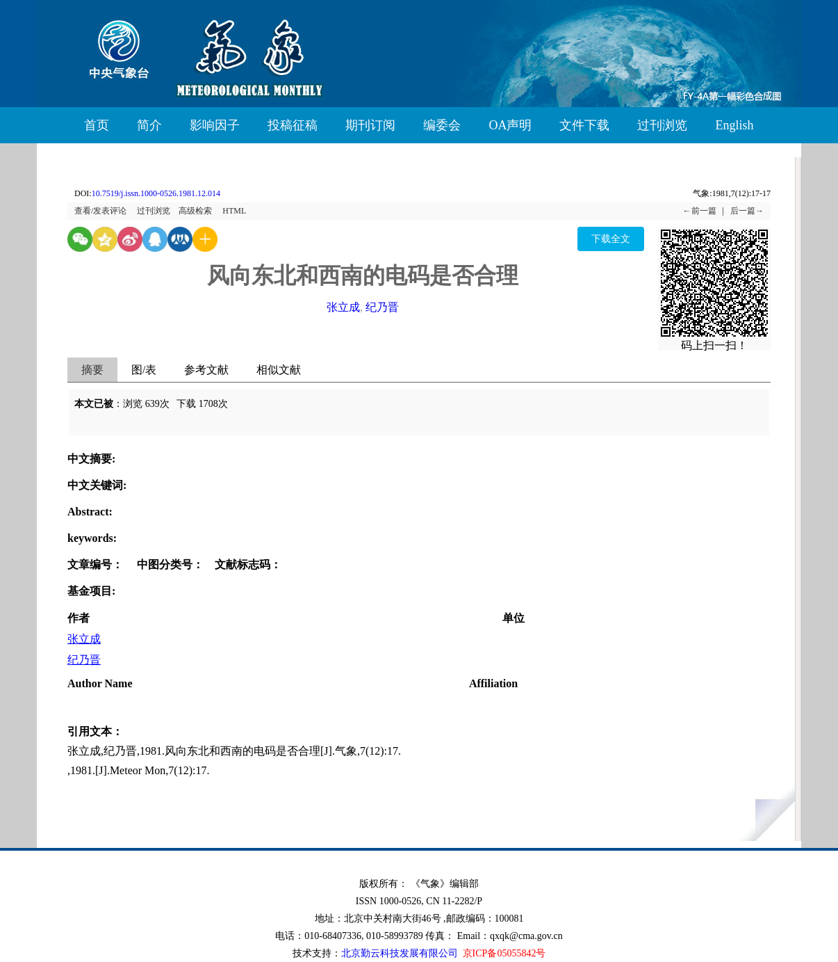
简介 (149, 125)
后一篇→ (747, 211)
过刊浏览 (662, 125)
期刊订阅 (370, 125)
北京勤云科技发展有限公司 (399, 953)
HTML (234, 211)
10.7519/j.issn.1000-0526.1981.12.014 (156, 193)
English (734, 125)
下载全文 (610, 239)
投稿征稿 (293, 125)
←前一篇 (699, 211)
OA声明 (510, 125)
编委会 (442, 125)
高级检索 (195, 211)
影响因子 (215, 125)
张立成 (343, 307)
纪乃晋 (382, 307)
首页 (96, 125)
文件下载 (584, 125)
